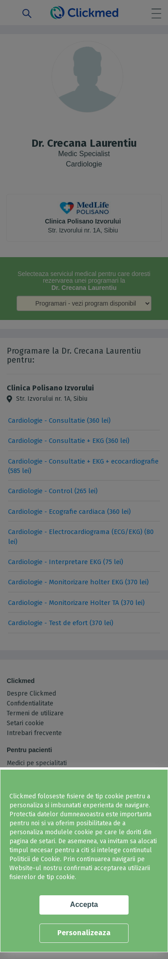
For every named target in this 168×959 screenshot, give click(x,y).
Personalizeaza (84, 932)
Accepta (84, 904)
